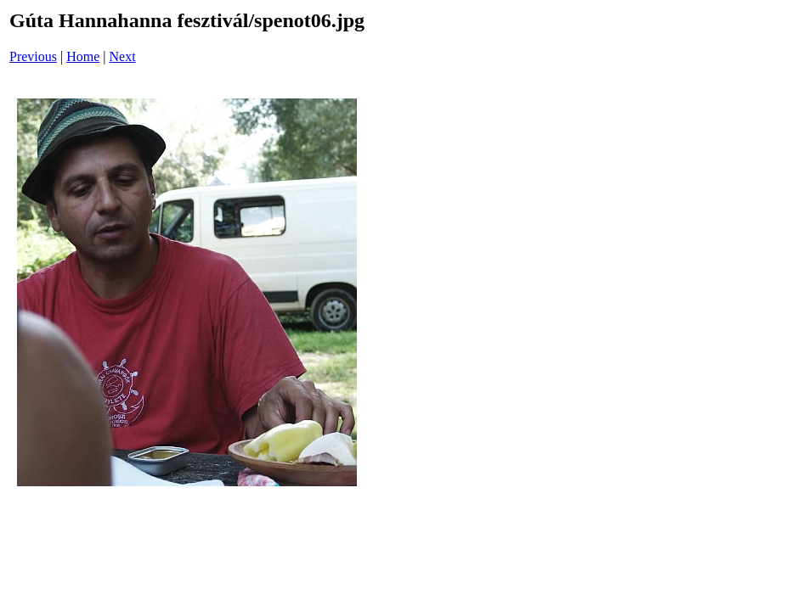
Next (123, 56)
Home (82, 56)
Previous (33, 56)
